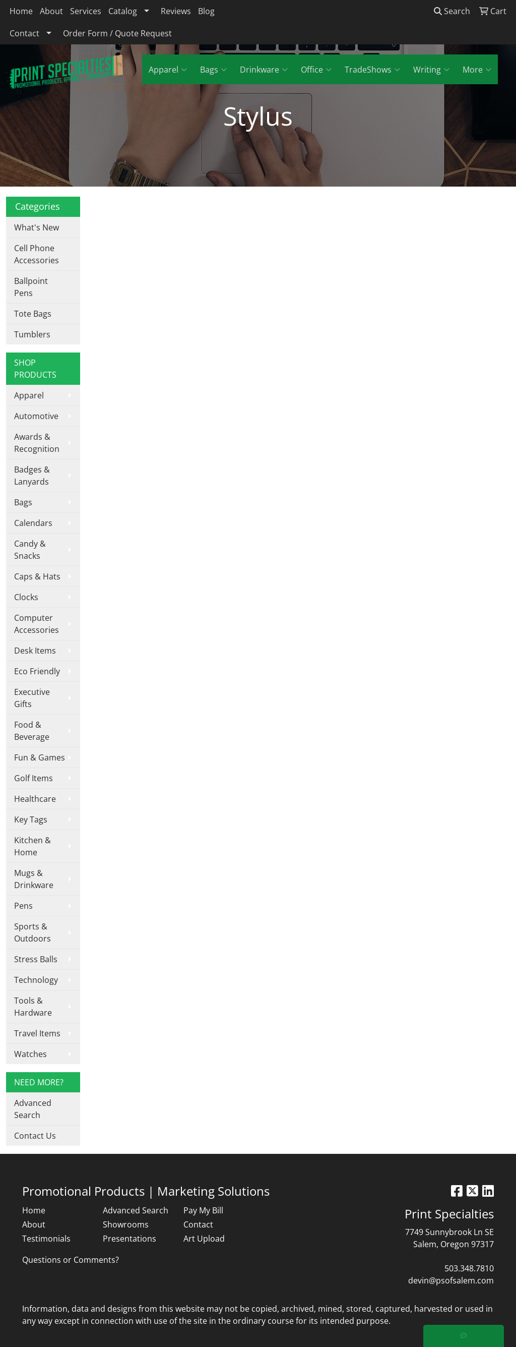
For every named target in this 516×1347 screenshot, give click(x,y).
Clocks (26, 597)
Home (21, 11)
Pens (23, 905)
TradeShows (372, 70)
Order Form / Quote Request (117, 33)
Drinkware (264, 70)
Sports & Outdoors (32, 932)
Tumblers (32, 334)
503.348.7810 (469, 1268)
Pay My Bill (203, 1210)
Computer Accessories (36, 623)
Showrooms (126, 1224)
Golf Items (33, 778)
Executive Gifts (32, 698)
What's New (36, 227)
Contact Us (35, 1135)
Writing (431, 70)
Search (452, 11)
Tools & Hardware (33, 1006)
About (51, 11)
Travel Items (37, 1033)
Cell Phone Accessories (36, 254)
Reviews (176, 11)
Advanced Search (32, 1109)
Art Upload (204, 1238)
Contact (24, 33)
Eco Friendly (37, 671)
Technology (36, 979)
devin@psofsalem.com (451, 1280)
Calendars (33, 523)
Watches (30, 1054)
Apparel (168, 70)
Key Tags (30, 819)
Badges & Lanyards (32, 475)
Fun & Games (39, 757)
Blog (206, 11)
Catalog (122, 11)
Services (85, 11)
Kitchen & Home (32, 846)
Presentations (129, 1238)
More (477, 70)
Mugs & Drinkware (33, 879)
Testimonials (46, 1238)
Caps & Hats (37, 576)
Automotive (36, 416)
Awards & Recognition (36, 442)
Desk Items (35, 650)
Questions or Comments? (70, 1259)
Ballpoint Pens (31, 287)
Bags (213, 70)
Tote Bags (32, 313)
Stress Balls (35, 959)
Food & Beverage (31, 730)
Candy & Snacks (30, 549)
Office (316, 70)
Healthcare (35, 798)
